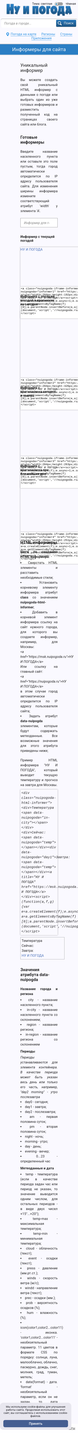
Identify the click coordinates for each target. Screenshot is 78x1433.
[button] (66, 23)
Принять (35, 1424)
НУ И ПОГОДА (33, 956)
